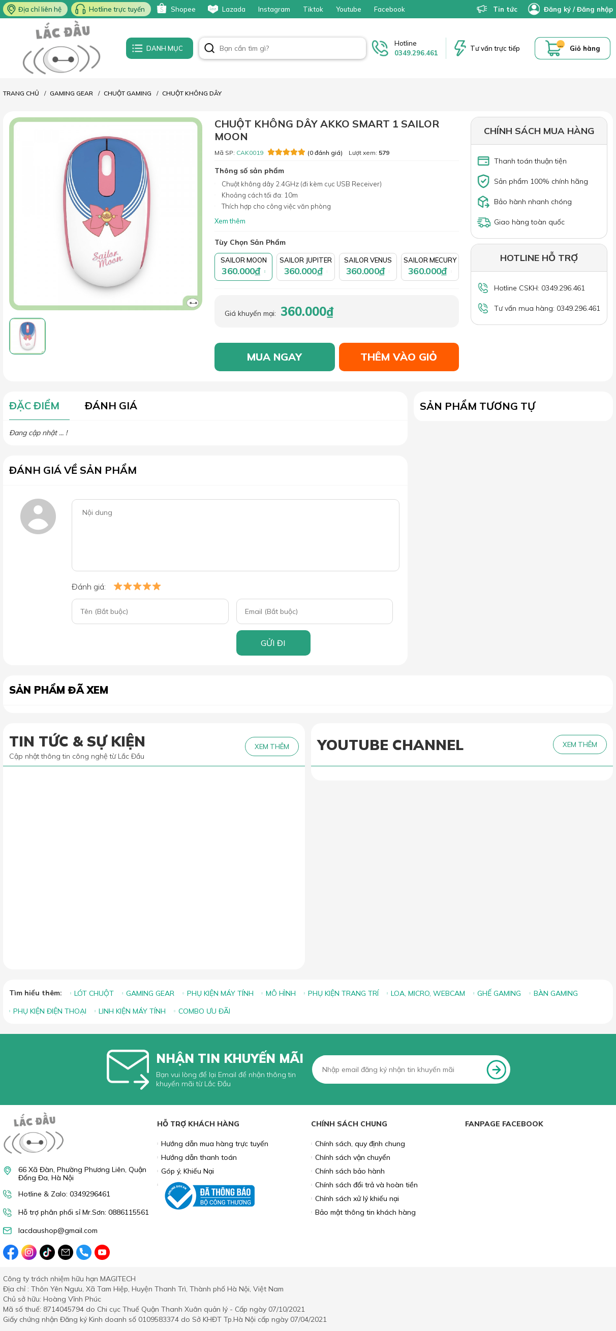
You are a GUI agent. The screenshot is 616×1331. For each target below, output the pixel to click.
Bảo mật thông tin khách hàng (365, 1212)
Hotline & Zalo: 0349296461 (64, 1194)
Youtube (348, 9)
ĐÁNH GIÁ (111, 405)
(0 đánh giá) (305, 152)
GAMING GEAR (150, 993)
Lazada (225, 9)
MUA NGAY (274, 356)
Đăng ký (557, 9)
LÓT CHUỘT (94, 993)
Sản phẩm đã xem (58, 690)
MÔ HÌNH (281, 993)
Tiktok (313, 9)
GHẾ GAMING (499, 993)
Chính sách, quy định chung (360, 1143)
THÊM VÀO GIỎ (398, 356)
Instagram (274, 9)
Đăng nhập (595, 9)
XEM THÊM (272, 746)
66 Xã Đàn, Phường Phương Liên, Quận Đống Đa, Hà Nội (82, 1173)
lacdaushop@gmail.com (58, 1230)
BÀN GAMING (556, 993)
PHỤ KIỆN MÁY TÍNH (220, 993)
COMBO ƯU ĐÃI (204, 1011)
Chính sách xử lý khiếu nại (357, 1198)
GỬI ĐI (273, 643)
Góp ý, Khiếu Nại (187, 1171)
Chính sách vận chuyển (352, 1157)
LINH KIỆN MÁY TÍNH (132, 1011)
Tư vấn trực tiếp (495, 48)
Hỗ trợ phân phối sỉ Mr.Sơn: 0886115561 (83, 1212)
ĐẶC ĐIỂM (34, 405)
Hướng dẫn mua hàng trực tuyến (214, 1143)
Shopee (175, 9)
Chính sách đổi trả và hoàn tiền (366, 1184)
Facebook (389, 9)
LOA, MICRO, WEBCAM (428, 993)
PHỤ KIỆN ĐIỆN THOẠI (49, 1011)
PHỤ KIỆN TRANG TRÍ (343, 993)
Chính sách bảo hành (350, 1171)
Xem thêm (229, 221)
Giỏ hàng (585, 48)
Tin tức (497, 9)
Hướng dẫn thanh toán (199, 1157)
